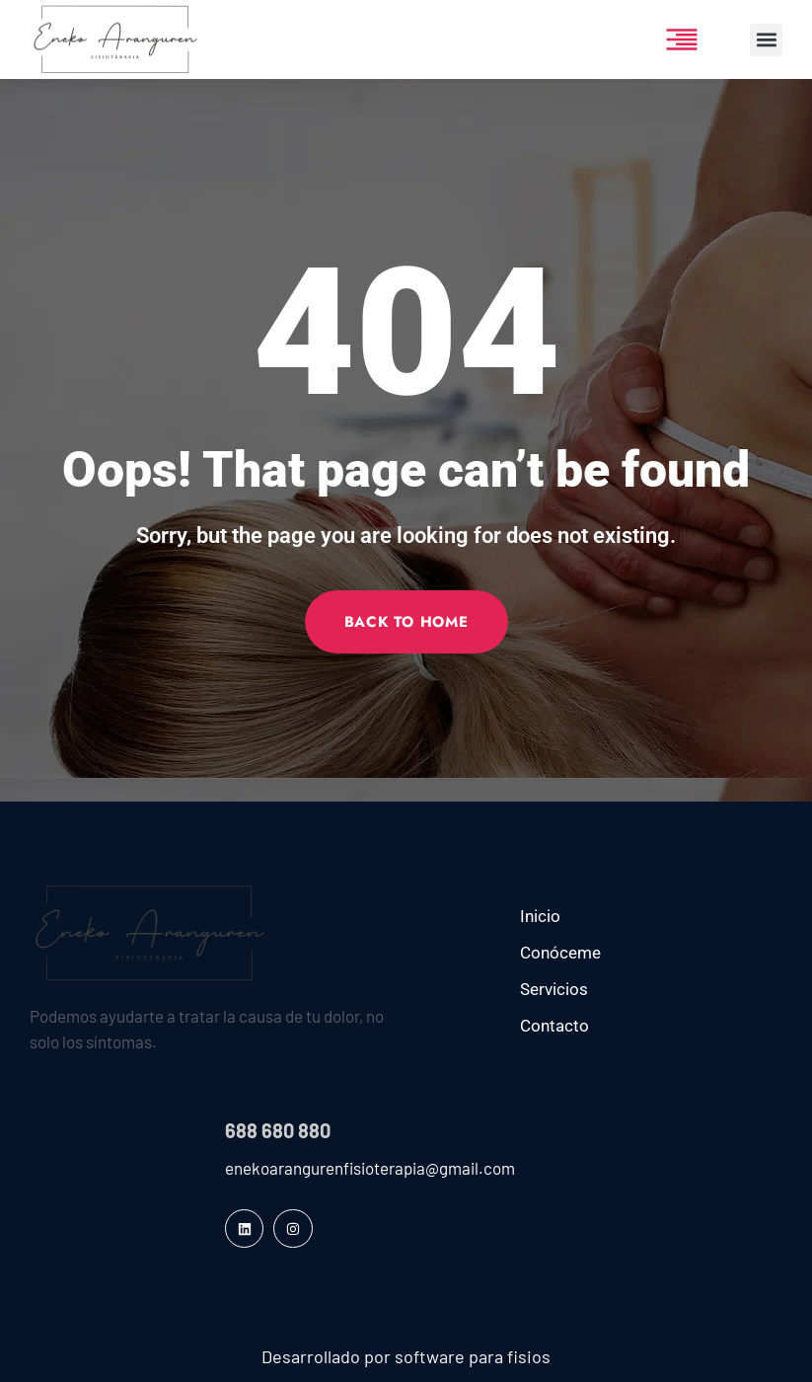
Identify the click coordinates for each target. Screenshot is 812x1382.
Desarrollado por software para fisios (406, 1356)
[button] (766, 40)
